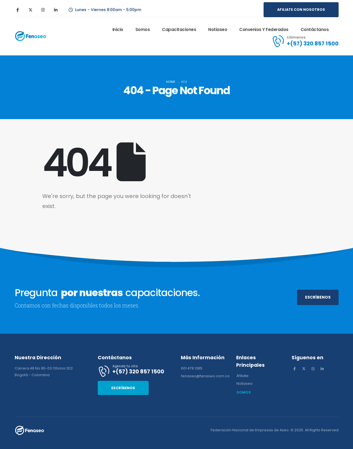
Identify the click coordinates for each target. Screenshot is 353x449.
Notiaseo (217, 29)
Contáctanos (315, 29)
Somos (142, 29)
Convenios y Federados (263, 29)
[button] (301, 9)
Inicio (117, 29)
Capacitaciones (179, 29)
